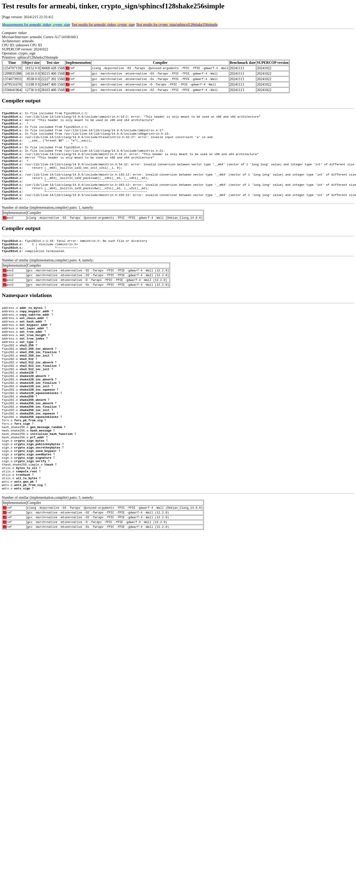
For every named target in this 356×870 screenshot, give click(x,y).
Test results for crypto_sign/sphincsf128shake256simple (177, 25)
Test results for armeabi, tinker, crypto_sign (103, 25)
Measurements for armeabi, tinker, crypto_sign (36, 25)
